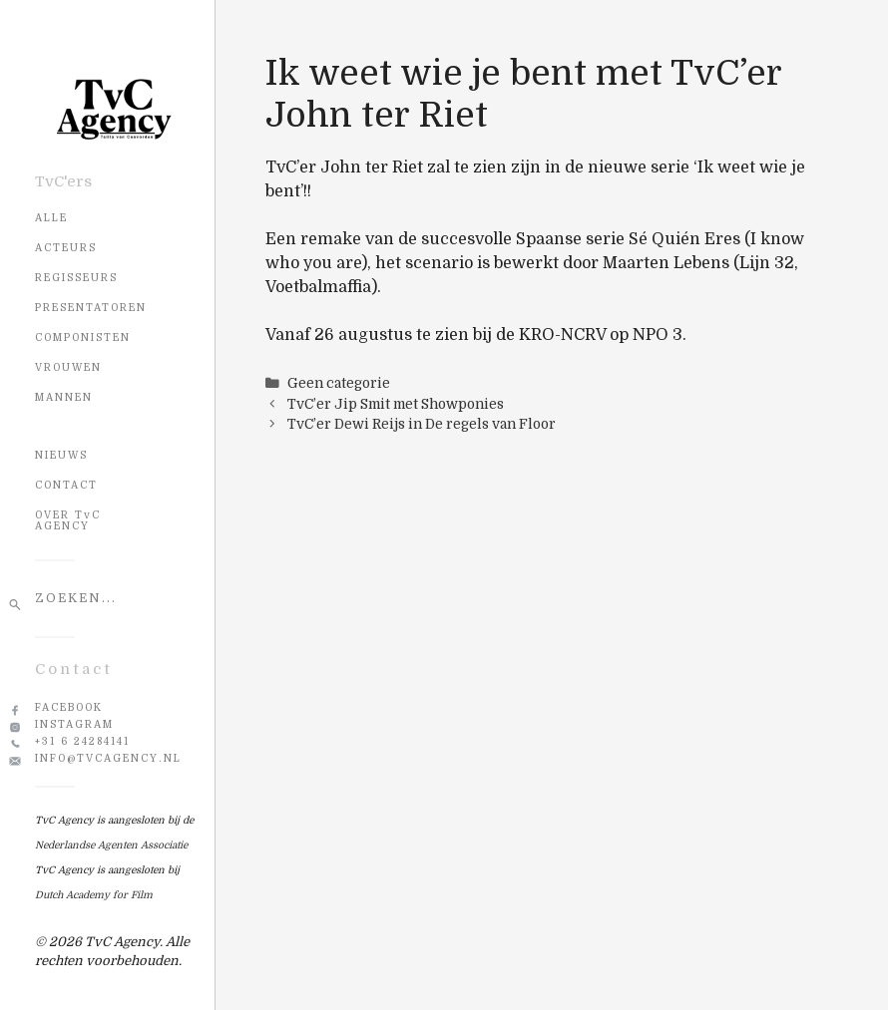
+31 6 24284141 (82, 741)
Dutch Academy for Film (94, 894)
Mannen (64, 397)
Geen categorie (338, 383)
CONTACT (66, 485)
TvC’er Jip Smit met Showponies (395, 404)
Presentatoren (91, 307)
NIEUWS (61, 455)
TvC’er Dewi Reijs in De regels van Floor (421, 424)
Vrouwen (68, 367)
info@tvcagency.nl (108, 758)
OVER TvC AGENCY (68, 520)
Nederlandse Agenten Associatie (111, 845)
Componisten (83, 337)
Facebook (69, 707)
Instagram (74, 724)
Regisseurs (76, 277)
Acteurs (66, 247)
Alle (51, 217)
